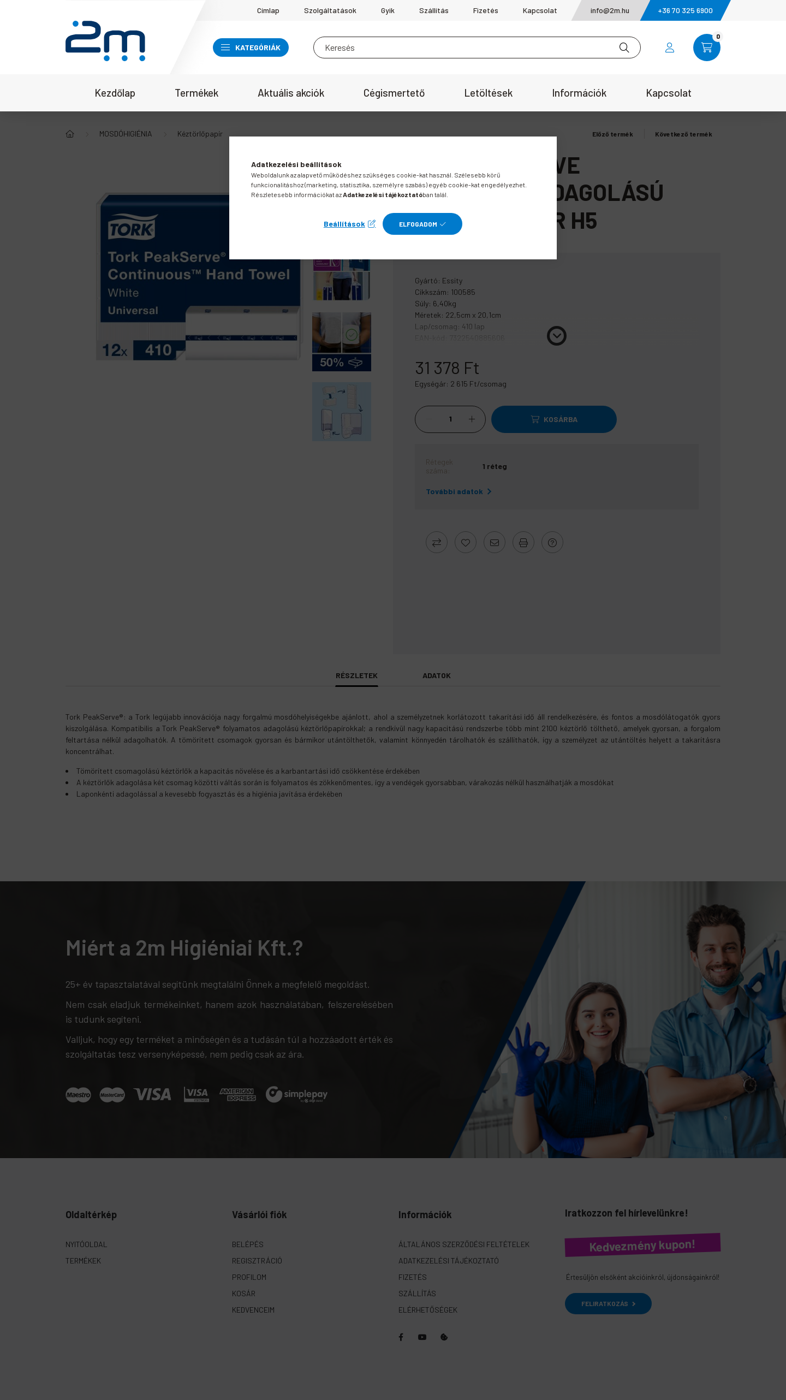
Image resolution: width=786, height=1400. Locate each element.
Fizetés (485, 10)
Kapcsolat (540, 10)
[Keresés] (477, 47)
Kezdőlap (114, 92)
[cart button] (706, 47)
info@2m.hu (610, 10)
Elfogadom (418, 224)
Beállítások (344, 223)
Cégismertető (394, 92)
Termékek (196, 92)
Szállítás (434, 10)
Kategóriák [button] (251, 47)
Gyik (388, 10)
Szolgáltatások (330, 10)
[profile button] (669, 47)
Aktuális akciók (291, 92)
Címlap (268, 10)
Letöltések (488, 92)
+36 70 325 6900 (685, 10)
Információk (579, 92)
